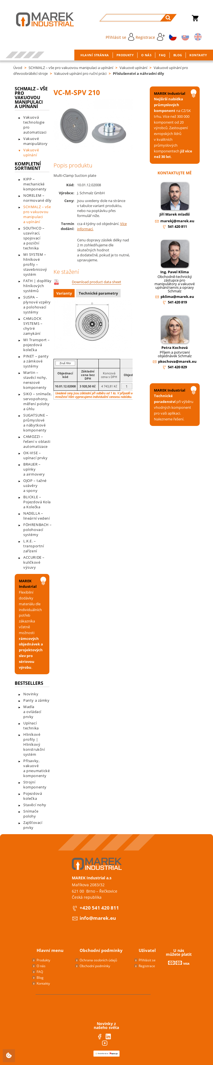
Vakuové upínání (133, 67)
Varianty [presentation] (64, 293)
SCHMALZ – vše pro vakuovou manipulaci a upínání (71, 67)
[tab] (65, 294)
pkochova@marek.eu (177, 361)
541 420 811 (177, 226)
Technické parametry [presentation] (98, 293)
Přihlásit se (120, 37)
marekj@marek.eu (177, 220)
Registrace (150, 37)
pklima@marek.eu (177, 296)
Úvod (17, 67)
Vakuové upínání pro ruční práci (80, 73)
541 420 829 (177, 366)
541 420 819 (177, 302)
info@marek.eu (98, 918)
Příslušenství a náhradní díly (138, 73)
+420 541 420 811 (99, 908)
